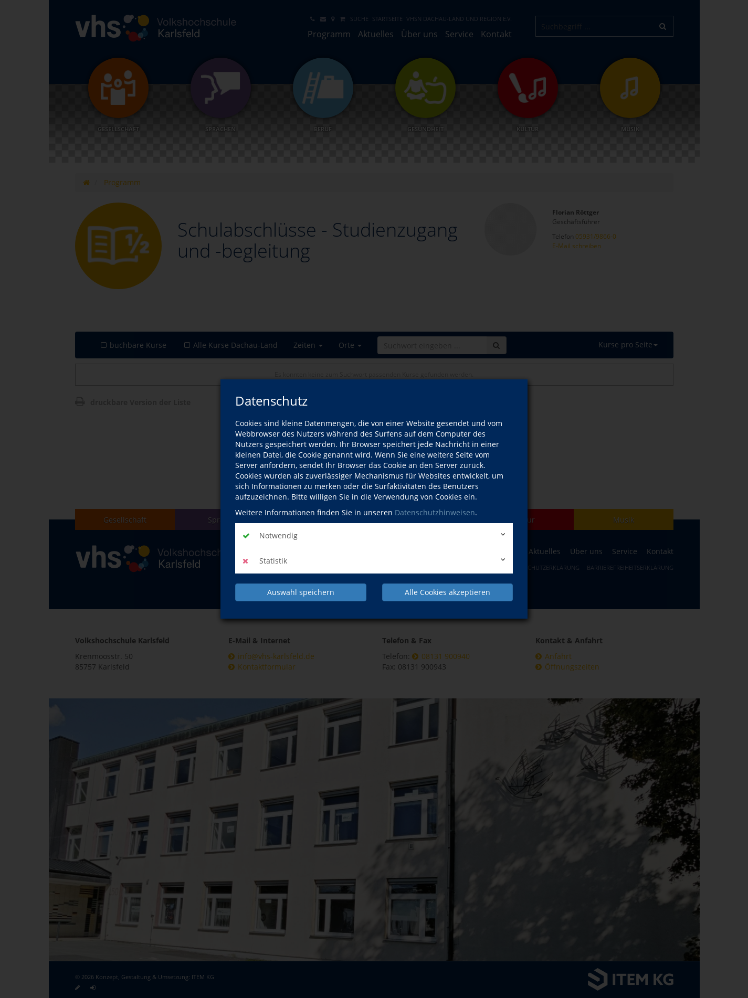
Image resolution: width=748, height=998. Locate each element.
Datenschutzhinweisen (435, 512)
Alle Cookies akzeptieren (447, 592)
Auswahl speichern (300, 592)
